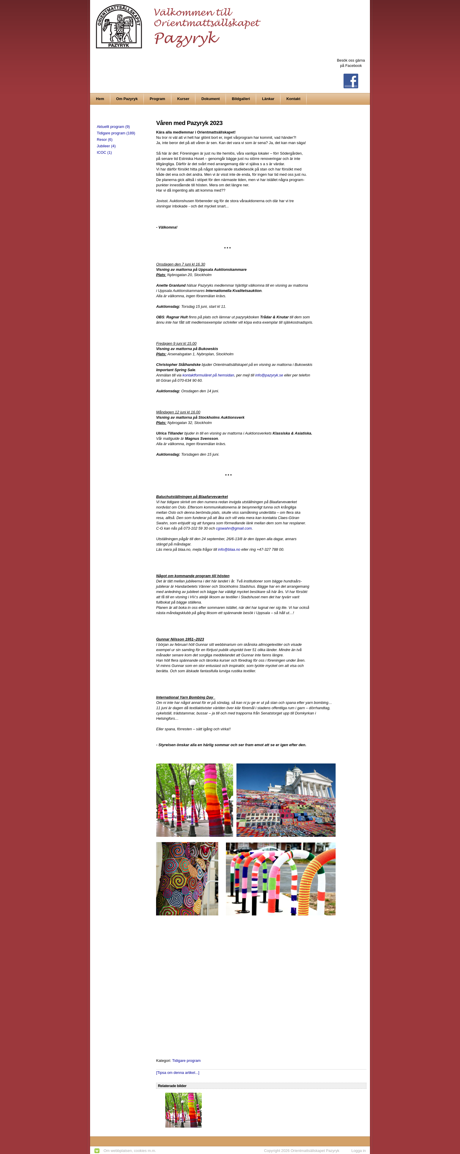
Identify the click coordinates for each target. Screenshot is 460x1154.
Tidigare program (186, 1060)
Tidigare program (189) (116, 133)
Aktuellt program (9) (113, 126)
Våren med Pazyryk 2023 (189, 122)
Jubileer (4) (106, 146)
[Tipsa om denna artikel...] (177, 1072)
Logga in (358, 1150)
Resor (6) (104, 139)
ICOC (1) (104, 152)
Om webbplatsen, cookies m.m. (130, 1150)
